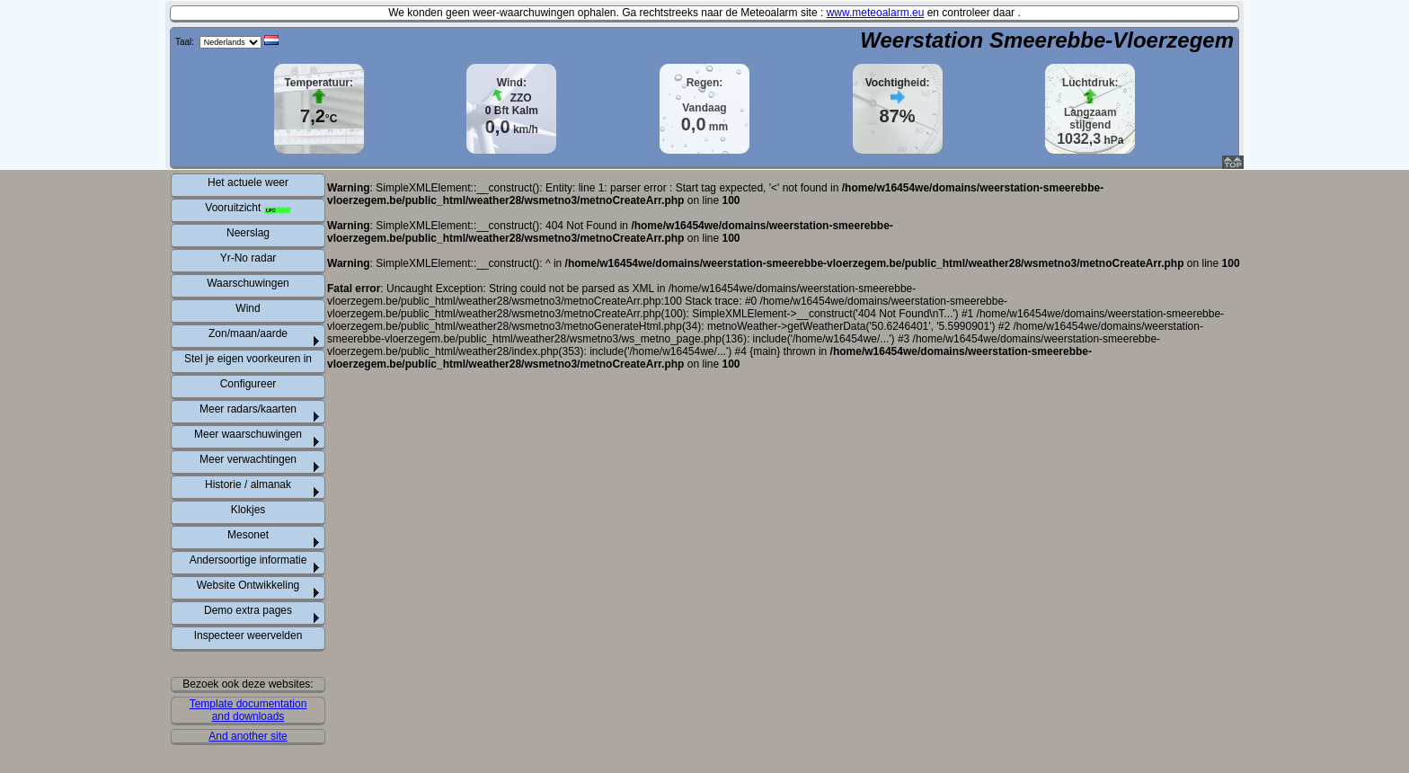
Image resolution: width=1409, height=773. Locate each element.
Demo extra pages (248, 610)
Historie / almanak (248, 484)
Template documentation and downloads (248, 710)
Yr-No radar (248, 258)
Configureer (248, 384)
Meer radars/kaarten (248, 409)
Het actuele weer (248, 182)
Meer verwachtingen (248, 459)
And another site (247, 736)
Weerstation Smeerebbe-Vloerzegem (1047, 40)
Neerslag (248, 233)
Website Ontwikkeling (248, 585)
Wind (247, 308)
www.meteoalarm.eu (876, 12)
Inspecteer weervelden (248, 635)
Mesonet (248, 535)
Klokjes (248, 509)
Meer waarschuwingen (248, 434)
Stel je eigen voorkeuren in (248, 358)
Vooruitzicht (247, 207)
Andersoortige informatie (248, 560)
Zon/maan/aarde (248, 333)
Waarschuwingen (248, 283)
